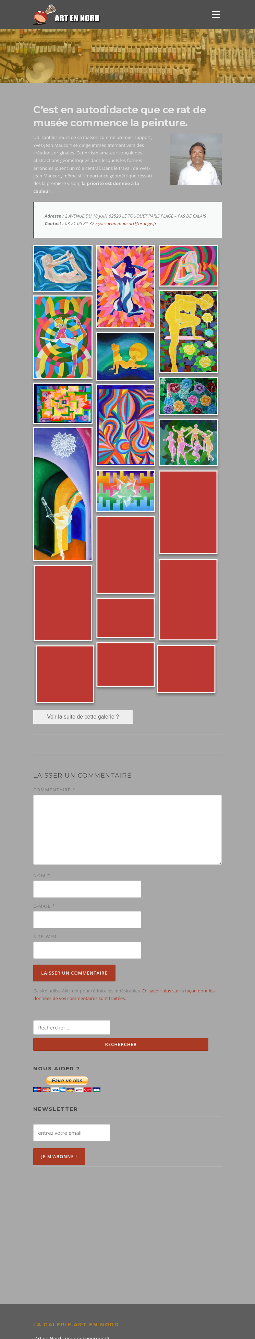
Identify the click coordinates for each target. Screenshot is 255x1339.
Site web (45, 936)
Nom (41, 875)
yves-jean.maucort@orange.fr (127, 223)
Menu (216, 14)
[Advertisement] (127, 1228)
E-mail (44, 906)
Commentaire (54, 790)
